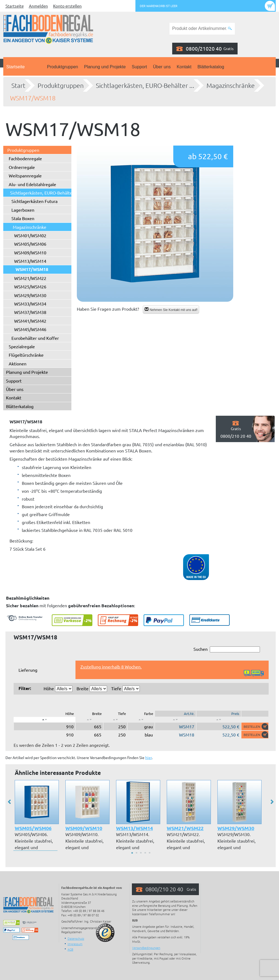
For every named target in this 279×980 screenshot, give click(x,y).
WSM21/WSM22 (30, 278)
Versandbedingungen (146, 947)
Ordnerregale (22, 167)
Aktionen (17, 363)
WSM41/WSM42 (30, 320)
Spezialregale (22, 346)
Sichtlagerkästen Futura (34, 201)
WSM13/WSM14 (30, 261)
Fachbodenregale (25, 158)
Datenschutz (76, 938)
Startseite (14, 5)
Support (139, 66)
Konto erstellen (67, 5)
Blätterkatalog (211, 66)
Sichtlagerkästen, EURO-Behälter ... (145, 85)
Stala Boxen (22, 218)
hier (148, 757)
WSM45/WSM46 (30, 329)
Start (18, 85)
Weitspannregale (25, 175)
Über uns (162, 66)
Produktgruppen (62, 66)
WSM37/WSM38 (30, 312)
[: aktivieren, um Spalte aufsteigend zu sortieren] (89, 719)
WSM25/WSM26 (30, 286)
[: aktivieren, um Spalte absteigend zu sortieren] (44, 719)
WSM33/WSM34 (30, 303)
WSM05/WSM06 (30, 243)
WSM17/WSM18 (33, 98)
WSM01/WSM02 (30, 235)
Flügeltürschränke (26, 355)
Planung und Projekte (105, 66)
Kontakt (184, 66)
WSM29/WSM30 (30, 295)
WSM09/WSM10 (30, 252)
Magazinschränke (231, 85)
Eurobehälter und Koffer (35, 338)
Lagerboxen (22, 209)
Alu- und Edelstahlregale (32, 184)
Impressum (75, 944)
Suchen (226, 649)
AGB (70, 949)
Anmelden (38, 5)
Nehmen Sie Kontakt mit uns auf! (171, 309)
